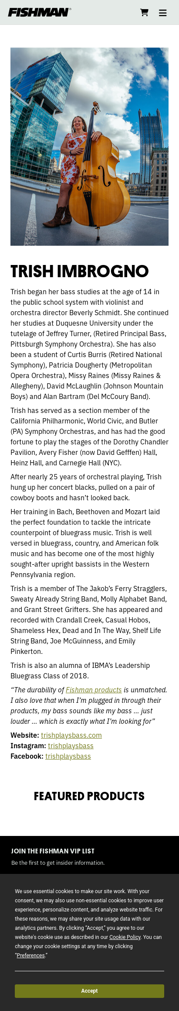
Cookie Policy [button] (124, 937)
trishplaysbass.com (71, 734)
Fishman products (94, 689)
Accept (89, 991)
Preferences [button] (31, 956)
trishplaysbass (71, 745)
